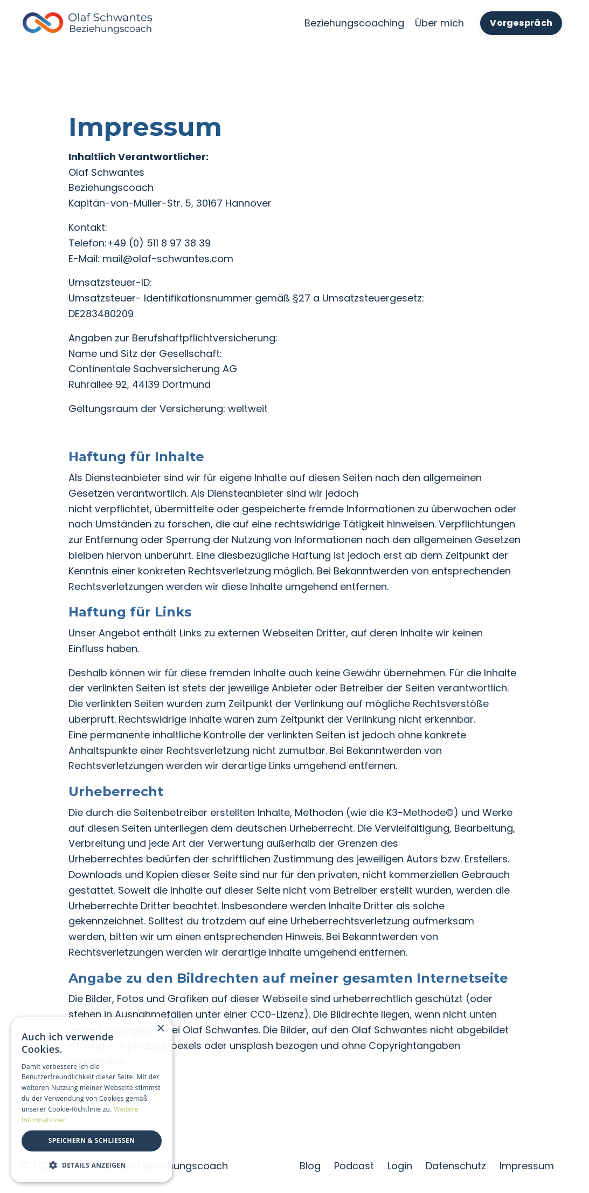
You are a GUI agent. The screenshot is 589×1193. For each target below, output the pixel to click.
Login (399, 1166)
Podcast (354, 1166)
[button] (92, 1164)
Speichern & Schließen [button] (91, 1140)
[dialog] (91, 1099)
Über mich (439, 23)
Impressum (527, 1166)
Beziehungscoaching (354, 23)
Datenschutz (456, 1166)
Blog (310, 1166)
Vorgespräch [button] (521, 23)
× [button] (160, 1029)
